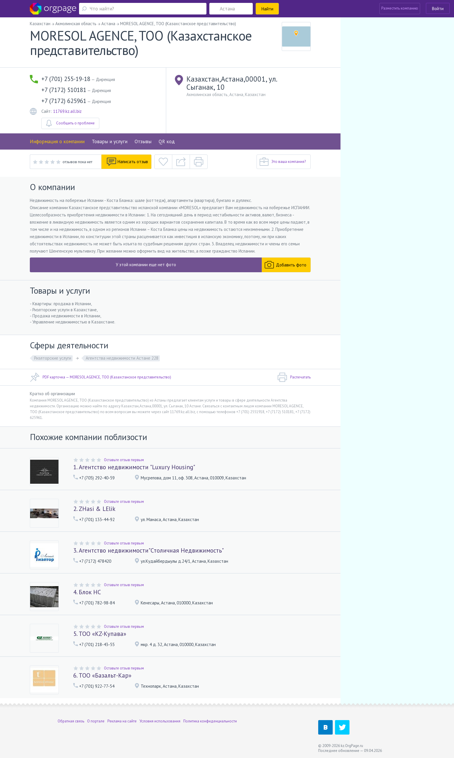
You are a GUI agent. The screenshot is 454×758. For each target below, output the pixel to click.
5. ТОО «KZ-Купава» (99, 634)
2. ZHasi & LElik (94, 509)
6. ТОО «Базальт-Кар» (102, 675)
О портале (96, 721)
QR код (167, 141)
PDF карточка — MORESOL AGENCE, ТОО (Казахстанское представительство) (100, 377)
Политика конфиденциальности (210, 721)
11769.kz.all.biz (67, 111)
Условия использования (160, 721)
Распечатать (294, 377)
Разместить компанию (399, 8)
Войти (438, 8)
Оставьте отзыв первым (124, 459)
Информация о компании (57, 141)
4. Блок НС (87, 592)
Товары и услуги (109, 141)
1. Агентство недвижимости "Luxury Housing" (134, 467)
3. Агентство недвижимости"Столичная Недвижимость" (148, 550)
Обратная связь (71, 721)
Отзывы (143, 141)
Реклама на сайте (122, 721)
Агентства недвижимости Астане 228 (122, 358)
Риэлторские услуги (52, 358)
